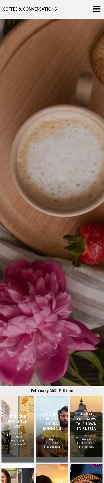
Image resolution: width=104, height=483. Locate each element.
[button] (98, 8)
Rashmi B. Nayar (52, 437)
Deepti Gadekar (86, 437)
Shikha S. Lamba (18, 435)
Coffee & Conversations (30, 9)
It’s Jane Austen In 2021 (18, 421)
